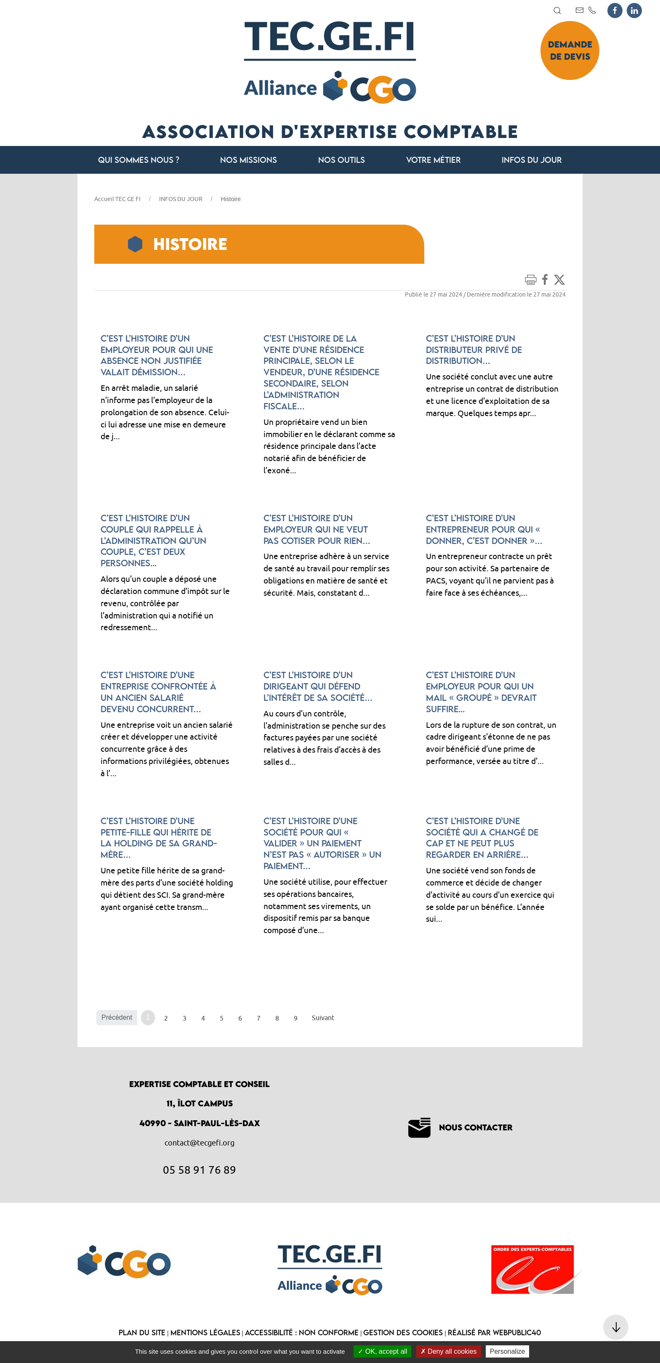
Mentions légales (205, 1332)
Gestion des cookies (403, 1332)
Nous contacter (460, 1127)
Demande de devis (570, 50)
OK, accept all (382, 1351)
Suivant (323, 1017)
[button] (557, 10)
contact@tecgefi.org (199, 1142)
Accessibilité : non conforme (302, 1332)
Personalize (507, 1351)
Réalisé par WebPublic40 (494, 1332)
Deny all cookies (448, 1351)
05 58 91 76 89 (199, 1169)
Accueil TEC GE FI (117, 199)
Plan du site (142, 1332)
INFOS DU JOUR (180, 199)
